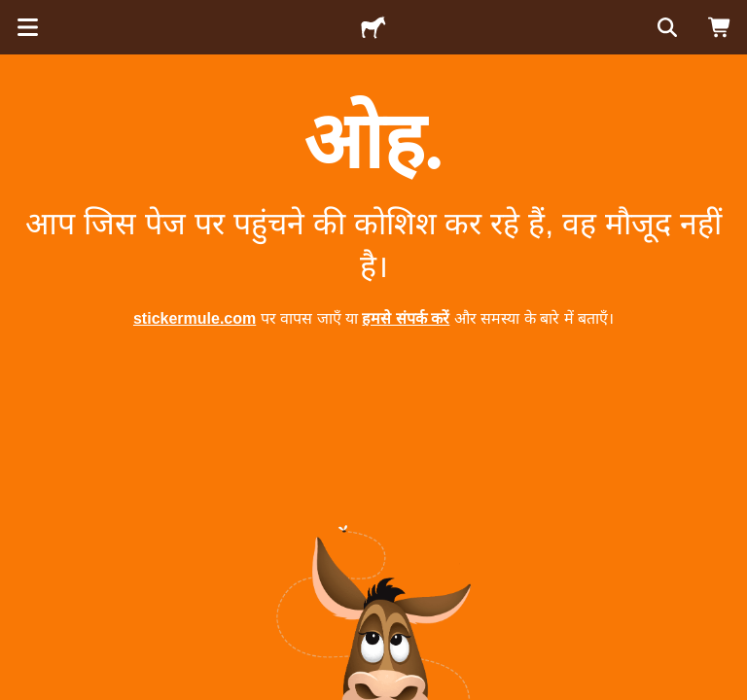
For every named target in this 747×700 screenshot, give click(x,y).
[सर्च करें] (665, 27)
